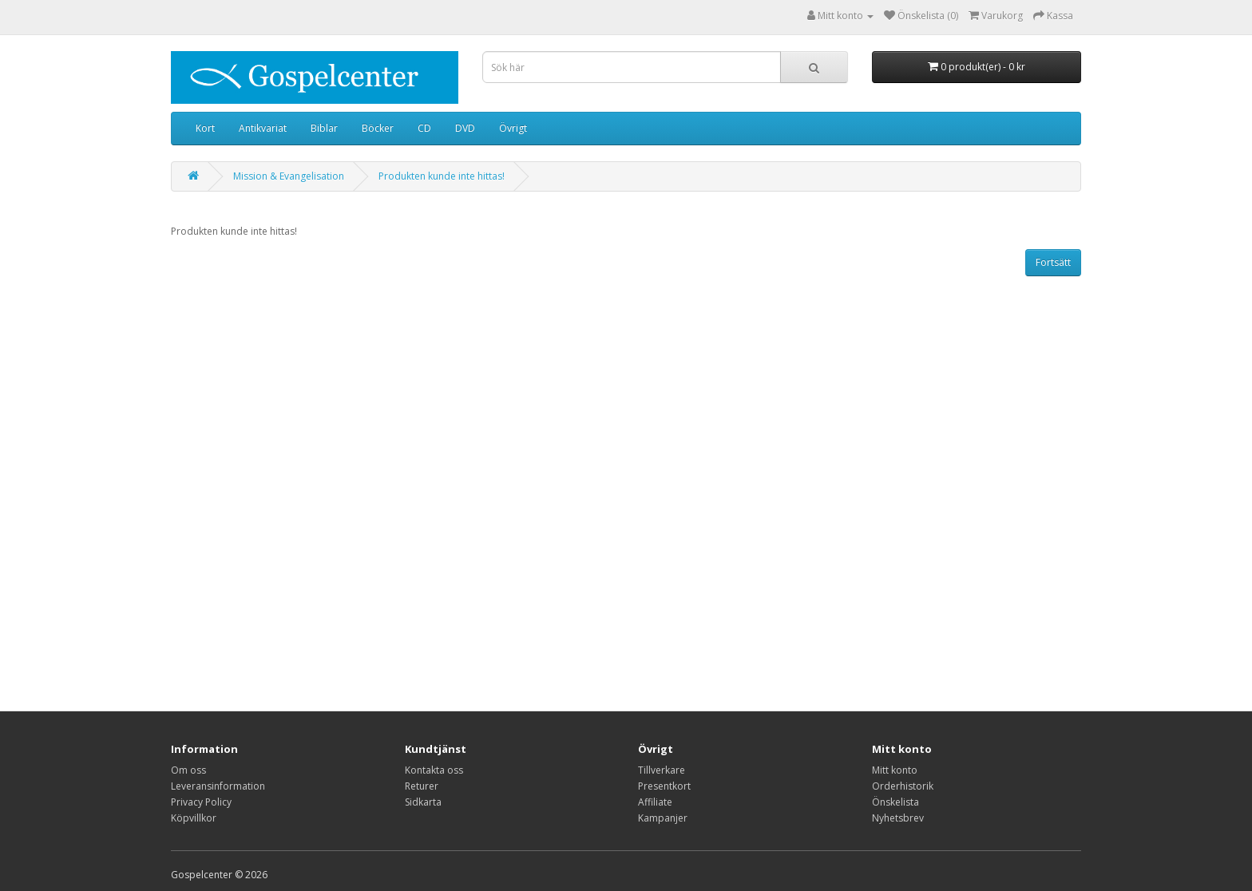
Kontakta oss (434, 770)
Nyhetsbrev (898, 818)
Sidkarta (423, 802)
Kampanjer (662, 818)
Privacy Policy (201, 802)
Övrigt (513, 128)
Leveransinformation (218, 786)
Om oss (188, 770)
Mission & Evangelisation (288, 176)
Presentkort (664, 786)
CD (424, 128)
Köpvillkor (193, 818)
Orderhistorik (902, 786)
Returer (421, 786)
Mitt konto (894, 770)
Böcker (378, 128)
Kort (205, 128)
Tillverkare (661, 770)
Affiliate (655, 802)
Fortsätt (1053, 262)
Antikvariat (263, 128)
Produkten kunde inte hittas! (441, 176)
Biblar (324, 128)
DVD (465, 128)
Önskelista (895, 802)
